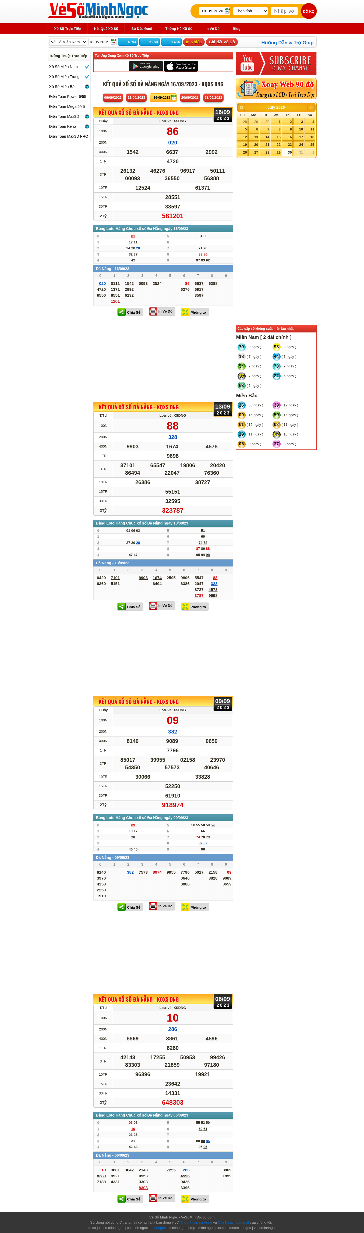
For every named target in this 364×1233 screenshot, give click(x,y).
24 (301, 145)
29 (256, 122)
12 (245, 137)
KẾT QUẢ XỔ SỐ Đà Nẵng (139, 113)
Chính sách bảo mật (233, 1222)
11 (312, 129)
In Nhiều (194, 42)
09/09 (113, 97)
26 (245, 152)
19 (245, 145)
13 (256, 137)
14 (267, 137)
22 (278, 145)
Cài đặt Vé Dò (222, 42)
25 (312, 145)
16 (290, 137)
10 (301, 129)
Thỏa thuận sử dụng (196, 1222)
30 (267, 122)
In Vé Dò (165, 311)
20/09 (190, 97)
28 (245, 122)
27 (256, 152)
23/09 (213, 97)
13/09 (136, 97)
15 (278, 137)
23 (290, 145)
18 (312, 137)
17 (301, 137)
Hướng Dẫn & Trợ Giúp (287, 42)
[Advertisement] (163, 358)
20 (256, 145)
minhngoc (158, 1228)
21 (267, 145)
